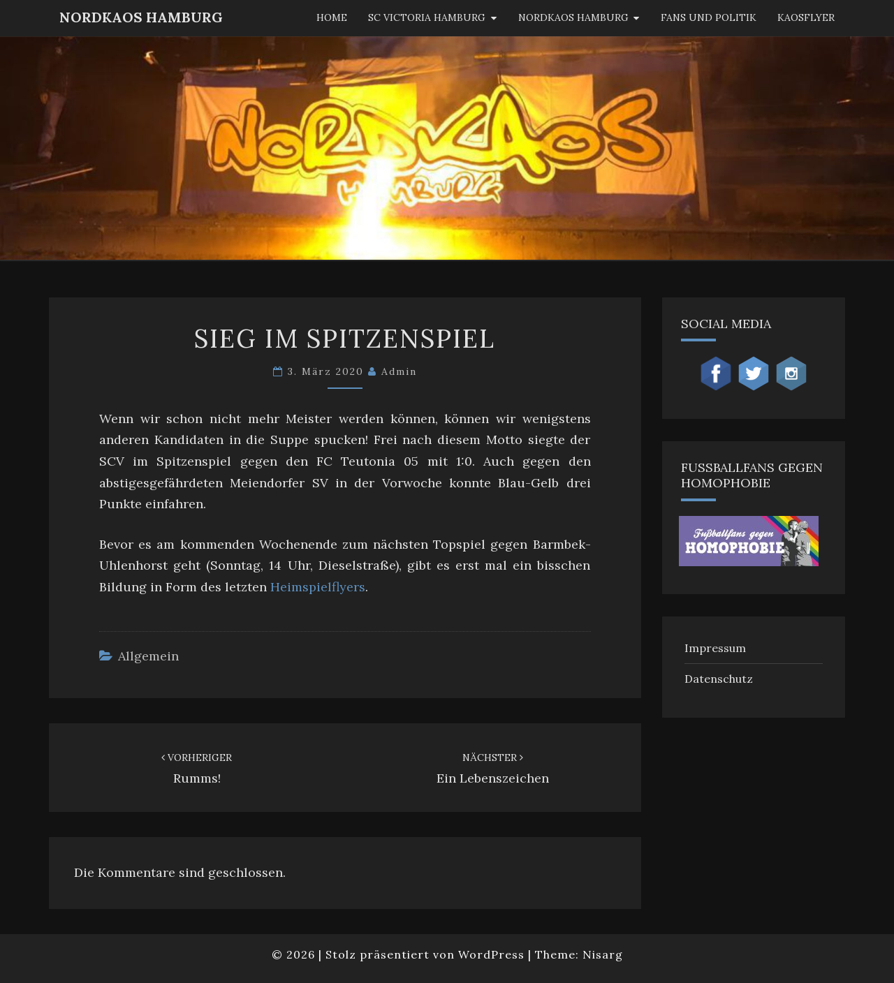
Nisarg (602, 954)
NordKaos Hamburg (141, 17)
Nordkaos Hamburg (573, 17)
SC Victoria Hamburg (426, 17)
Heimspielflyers (317, 587)
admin (399, 371)
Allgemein (148, 656)
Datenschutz (718, 679)
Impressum (715, 648)
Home (331, 17)
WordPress (491, 954)
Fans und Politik (708, 17)
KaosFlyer (806, 17)
